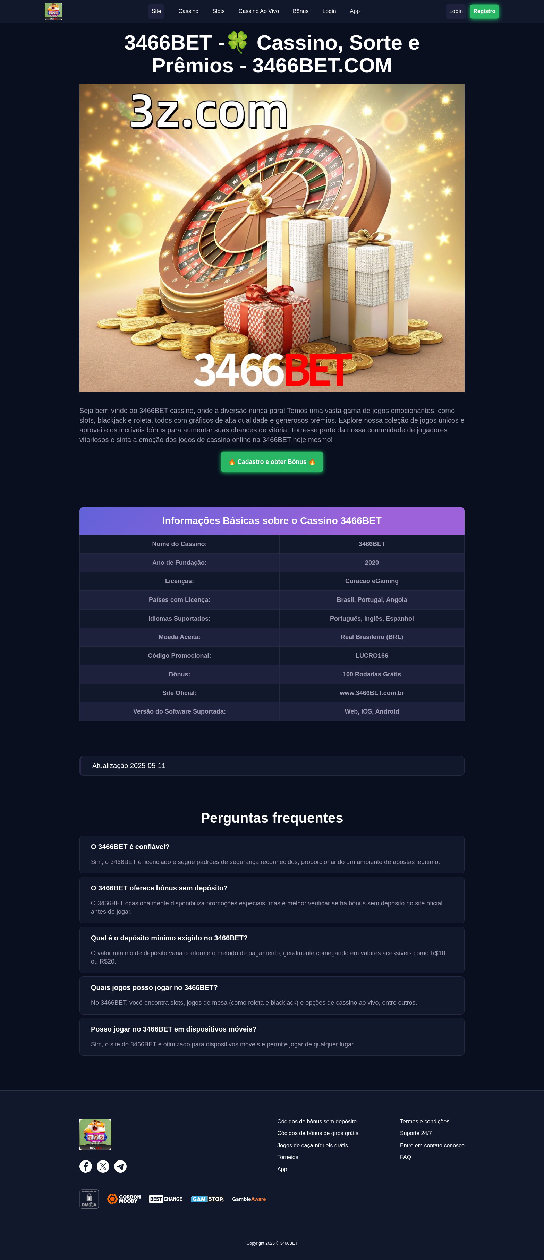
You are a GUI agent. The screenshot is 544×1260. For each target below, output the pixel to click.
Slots (218, 11)
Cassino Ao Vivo (259, 11)
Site (156, 11)
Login (329, 11)
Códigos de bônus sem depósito (317, 1121)
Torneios (287, 1157)
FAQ (405, 1157)
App (355, 11)
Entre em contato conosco (432, 1145)
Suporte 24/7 (416, 1133)
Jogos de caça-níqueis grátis (312, 1145)
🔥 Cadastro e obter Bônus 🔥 (272, 461)
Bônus (300, 11)
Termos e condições (424, 1121)
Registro (484, 11)
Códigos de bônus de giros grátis (317, 1133)
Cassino (188, 11)
